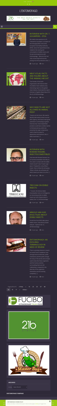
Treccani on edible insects (39, 186)
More (42, 63)
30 (37, 287)
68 (44, 287)
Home (25, 1)
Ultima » (25, 289)
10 (29, 287)
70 (12, 289)
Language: (30, 1)
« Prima (21, 287)
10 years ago (35, 63)
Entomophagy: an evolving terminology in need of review (39, 243)
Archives (10, 387)
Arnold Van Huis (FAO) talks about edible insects (38, 215)
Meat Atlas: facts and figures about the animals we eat (39, 76)
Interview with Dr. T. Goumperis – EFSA (40, 34)
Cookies (36, 403)
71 (16, 289)
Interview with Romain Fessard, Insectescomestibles (40, 152)
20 (33, 287)
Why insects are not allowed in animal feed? (40, 109)
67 (40, 287)
